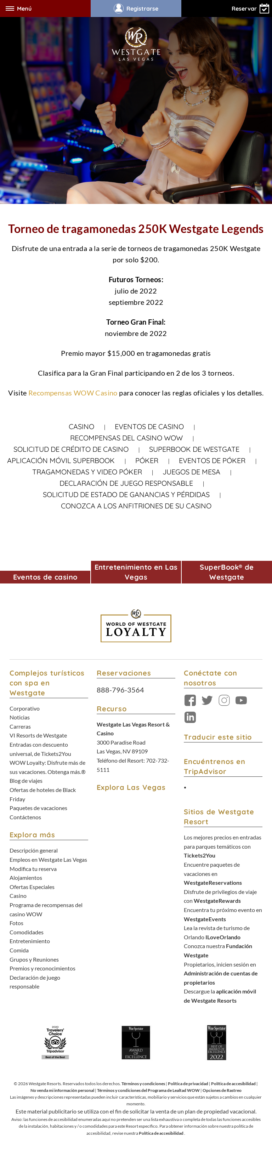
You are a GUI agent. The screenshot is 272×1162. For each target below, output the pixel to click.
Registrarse (136, 8)
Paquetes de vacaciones (38, 807)
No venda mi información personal (62, 1090)
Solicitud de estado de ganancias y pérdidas (126, 494)
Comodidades (27, 932)
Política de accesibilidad (233, 1083)
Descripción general (34, 850)
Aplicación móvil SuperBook (61, 460)
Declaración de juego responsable (126, 483)
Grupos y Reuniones (34, 959)
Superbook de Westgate (194, 449)
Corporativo (25, 708)
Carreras (20, 726)
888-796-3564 (120, 689)
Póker (146, 460)
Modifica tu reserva (33, 868)
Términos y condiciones (143, 1083)
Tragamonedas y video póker (87, 471)
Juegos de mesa (191, 471)
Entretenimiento (30, 941)
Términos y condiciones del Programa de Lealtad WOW (148, 1090)
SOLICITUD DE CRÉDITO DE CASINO (71, 449)
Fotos (16, 922)
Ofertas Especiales (32, 886)
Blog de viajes (26, 780)
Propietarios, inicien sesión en (221, 973)
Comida (19, 950)
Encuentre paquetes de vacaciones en (213, 873)
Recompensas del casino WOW (126, 437)
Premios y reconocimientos (42, 968)
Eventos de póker (212, 460)
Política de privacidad (188, 1083)
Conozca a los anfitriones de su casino (136, 505)
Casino (81, 426)
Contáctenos (25, 817)
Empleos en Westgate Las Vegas (48, 859)
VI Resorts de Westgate (38, 735)
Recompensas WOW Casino (73, 392)
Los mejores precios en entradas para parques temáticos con (222, 846)
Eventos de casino (149, 426)
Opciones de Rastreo (222, 1090)
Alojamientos (26, 877)
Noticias (20, 717)
